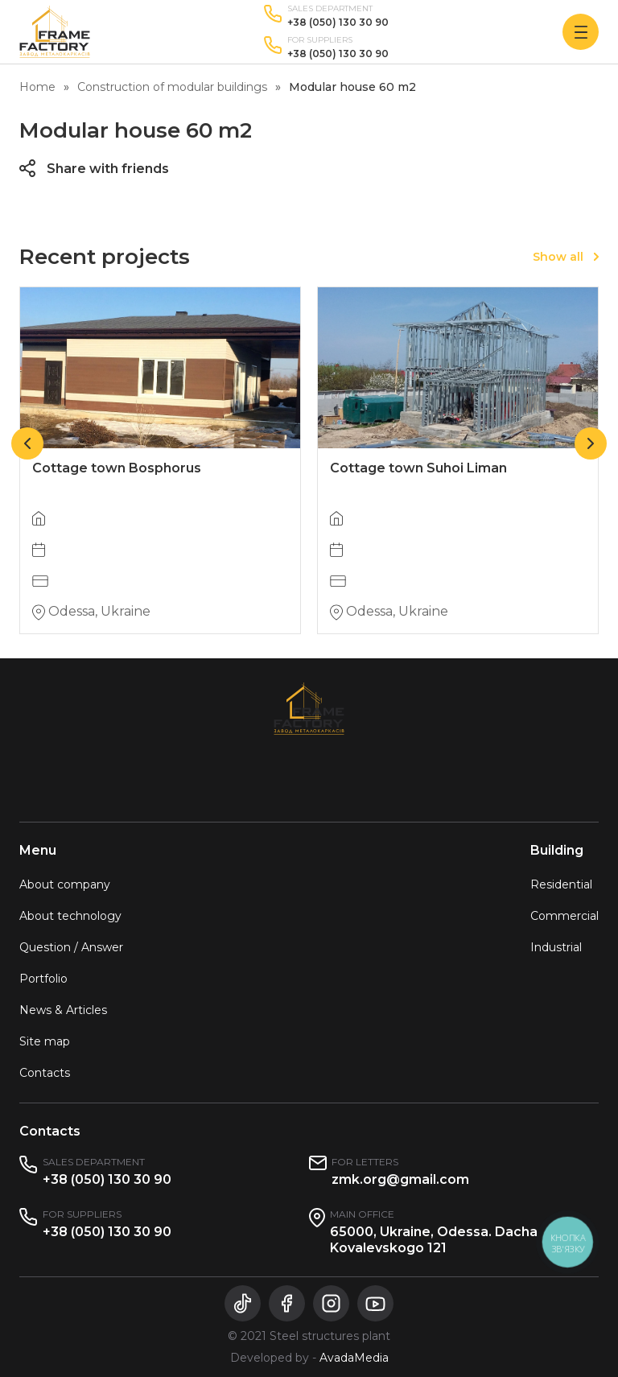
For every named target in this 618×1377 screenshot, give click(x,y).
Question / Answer (71, 947)
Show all (558, 256)
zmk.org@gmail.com (400, 1179)
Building (556, 850)
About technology (70, 916)
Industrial (556, 947)
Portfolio (43, 978)
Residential (561, 884)
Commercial (564, 916)
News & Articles (63, 1010)
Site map (44, 1041)
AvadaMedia (354, 1357)
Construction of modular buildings (172, 87)
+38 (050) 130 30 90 (338, 22)
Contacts (44, 1073)
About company (64, 884)
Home (37, 87)
